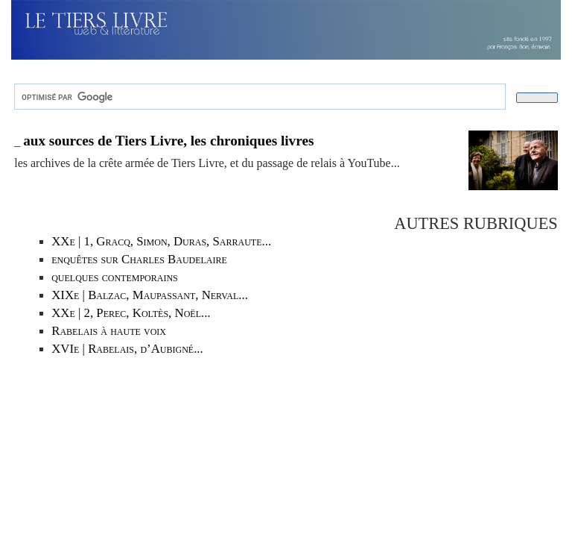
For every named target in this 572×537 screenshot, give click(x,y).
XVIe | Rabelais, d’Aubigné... (127, 349)
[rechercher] (258, 97)
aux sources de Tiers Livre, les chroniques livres (168, 140)
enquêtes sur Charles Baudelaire (139, 259)
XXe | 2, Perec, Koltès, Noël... (130, 313)
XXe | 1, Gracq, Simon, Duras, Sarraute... (161, 241)
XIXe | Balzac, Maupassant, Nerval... (149, 295)
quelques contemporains (114, 277)
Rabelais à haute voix (108, 331)
